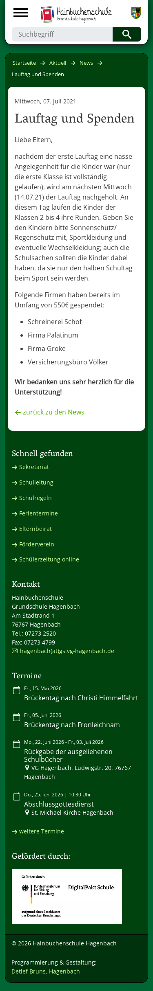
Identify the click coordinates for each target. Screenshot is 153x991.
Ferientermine (38, 513)
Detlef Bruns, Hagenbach (45, 971)
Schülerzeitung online (49, 559)
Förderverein (36, 544)
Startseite (24, 62)
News (86, 62)
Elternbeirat (35, 529)
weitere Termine (41, 831)
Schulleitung (36, 482)
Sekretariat (34, 467)
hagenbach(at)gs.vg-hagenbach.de (67, 651)
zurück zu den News (53, 412)
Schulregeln (35, 498)
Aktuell (57, 62)
